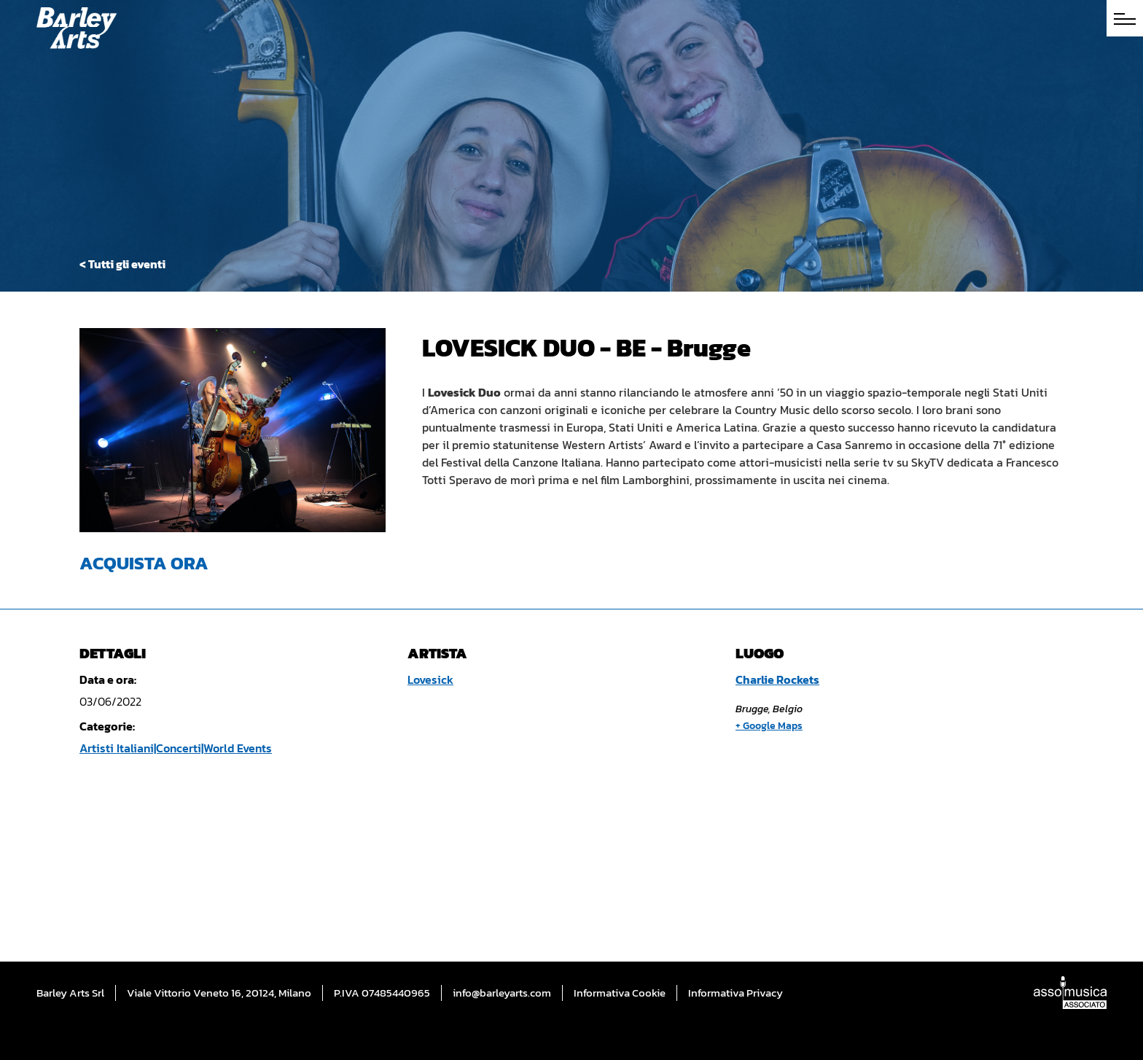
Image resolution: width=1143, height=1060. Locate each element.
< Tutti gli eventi (122, 264)
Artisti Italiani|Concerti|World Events (175, 748)
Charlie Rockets (777, 679)
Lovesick (430, 679)
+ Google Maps (769, 725)
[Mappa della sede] (867, 842)
